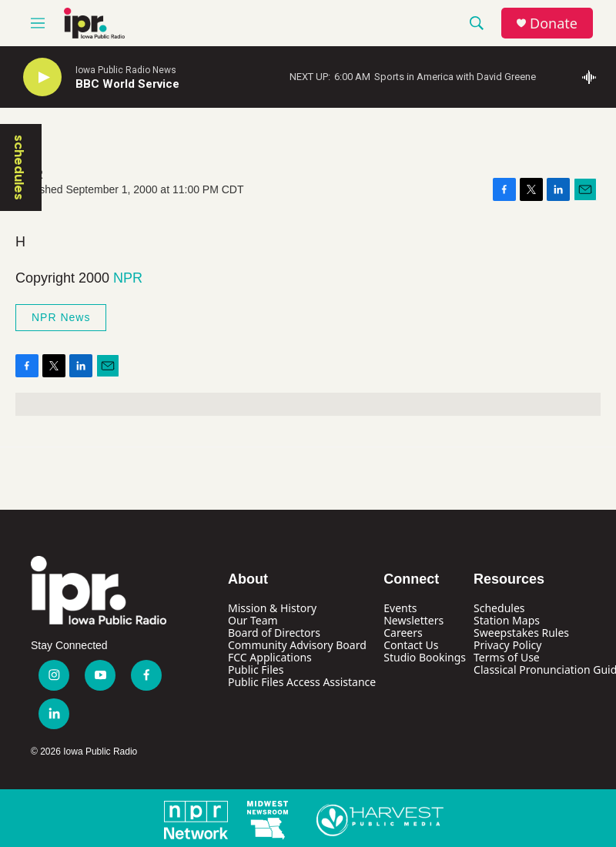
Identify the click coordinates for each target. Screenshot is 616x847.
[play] (42, 77)
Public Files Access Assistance (302, 682)
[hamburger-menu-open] (37, 23)
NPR (127, 278)
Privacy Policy (507, 645)
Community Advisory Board (297, 645)
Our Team (253, 620)
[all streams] (593, 77)
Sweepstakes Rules (521, 632)
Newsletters (413, 620)
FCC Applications (270, 657)
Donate (554, 23)
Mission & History (272, 608)
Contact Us (410, 645)
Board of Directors (274, 632)
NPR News (61, 317)
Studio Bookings (424, 657)
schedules (19, 167)
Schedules (499, 608)
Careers (402, 632)
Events (400, 608)
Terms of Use (507, 657)
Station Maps (507, 620)
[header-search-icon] (476, 23)
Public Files (255, 669)
